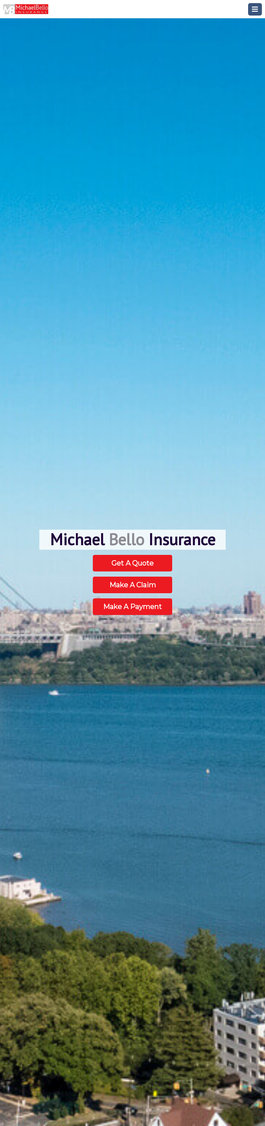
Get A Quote (132, 563)
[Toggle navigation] (255, 9)
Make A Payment (132, 607)
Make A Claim (132, 585)
